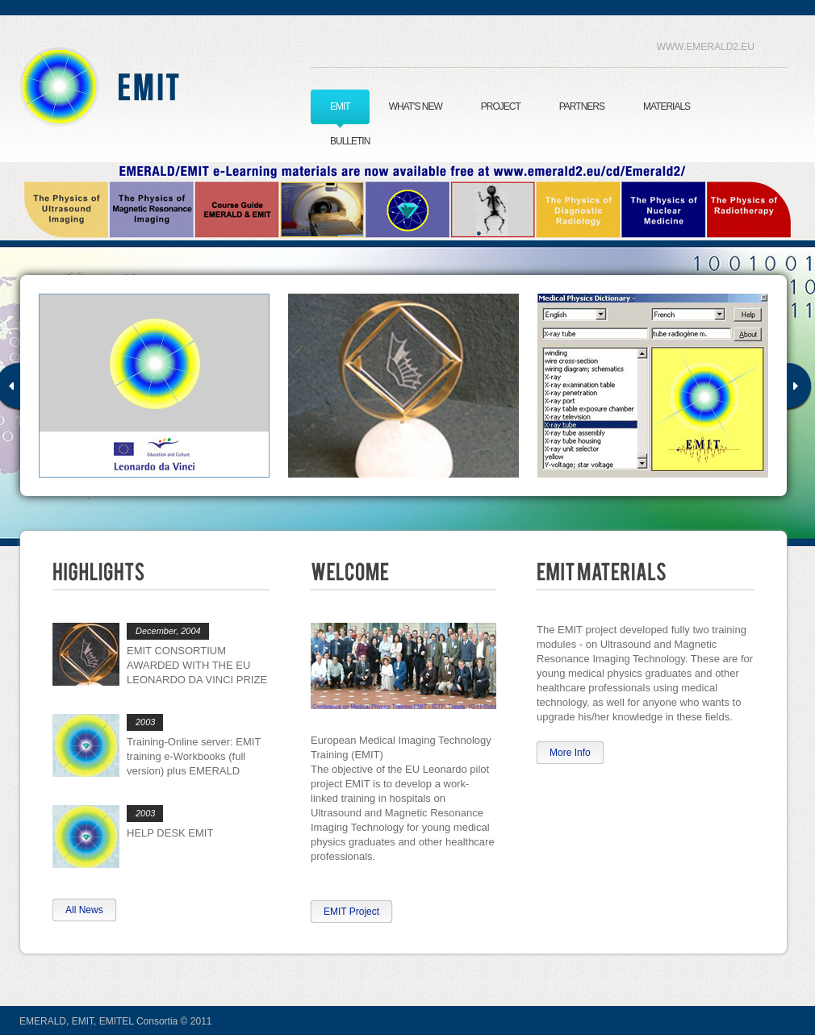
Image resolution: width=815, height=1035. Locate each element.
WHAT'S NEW (415, 106)
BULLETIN (350, 141)
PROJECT (500, 106)
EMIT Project (351, 911)
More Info (570, 752)
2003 (145, 722)
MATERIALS (666, 106)
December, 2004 (168, 631)
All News (84, 910)
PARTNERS (581, 106)
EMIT (137, 86)
